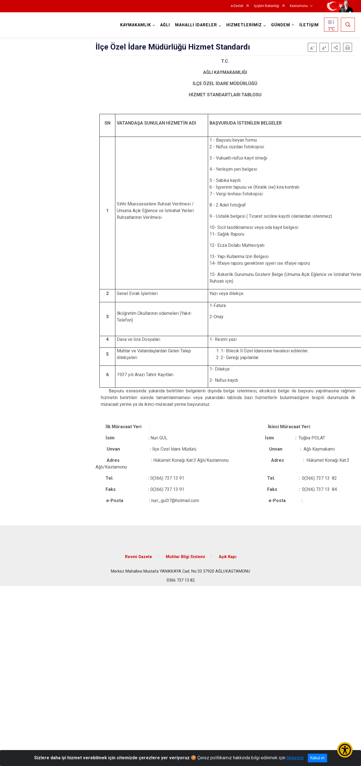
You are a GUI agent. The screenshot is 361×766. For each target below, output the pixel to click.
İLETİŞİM (309, 25)
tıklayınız (295, 757)
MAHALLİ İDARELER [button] (196, 25)
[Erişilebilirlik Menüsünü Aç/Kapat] (345, 750)
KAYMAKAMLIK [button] (135, 25)
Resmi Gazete (138, 556)
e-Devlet (237, 6)
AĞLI (165, 25)
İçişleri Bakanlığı (266, 6)
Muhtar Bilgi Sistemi (185, 556)
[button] (335, 47)
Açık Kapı (227, 556)
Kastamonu (299, 6)
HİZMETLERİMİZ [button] (244, 25)
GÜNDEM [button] (280, 25)
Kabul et (317, 758)
